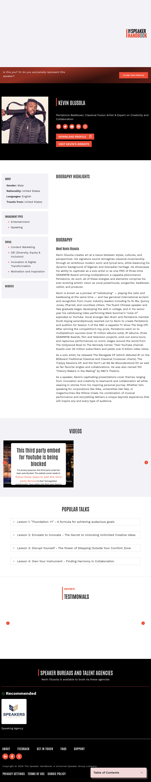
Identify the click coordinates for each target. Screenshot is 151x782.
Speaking (17, 227)
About (6, 749)
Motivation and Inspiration (28, 271)
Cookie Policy (57, 773)
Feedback (23, 749)
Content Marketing (23, 247)
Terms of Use (36, 773)
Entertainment (20, 221)
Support (79, 749)
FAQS (64, 749)
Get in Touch (45, 749)
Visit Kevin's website (74, 144)
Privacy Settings (14, 773)
